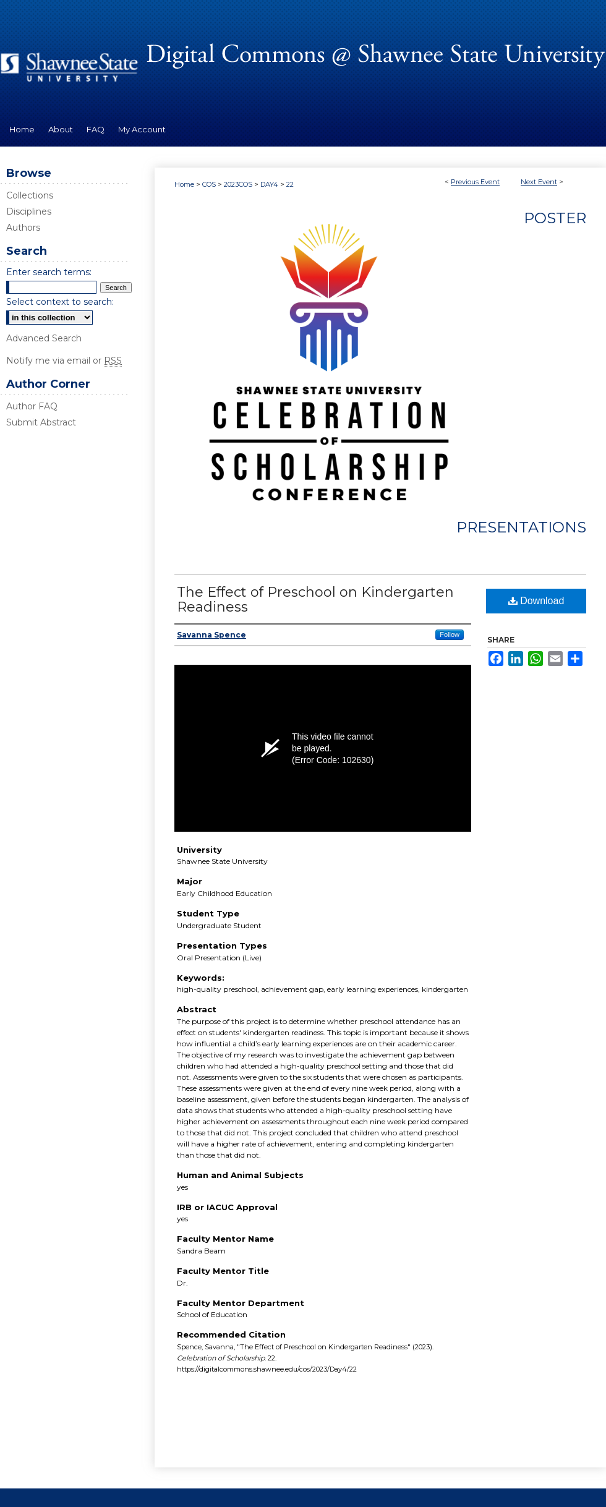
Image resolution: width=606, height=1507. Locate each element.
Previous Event (475, 181)
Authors (23, 227)
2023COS (239, 184)
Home (184, 184)
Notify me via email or (64, 360)
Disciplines (28, 211)
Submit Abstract (41, 422)
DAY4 (270, 184)
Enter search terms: (49, 272)
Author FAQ (32, 406)
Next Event (539, 181)
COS (210, 184)
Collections (29, 195)
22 (290, 184)
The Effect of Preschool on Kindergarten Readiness (315, 599)
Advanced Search (44, 338)
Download (536, 601)
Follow (449, 634)
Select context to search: (60, 301)
